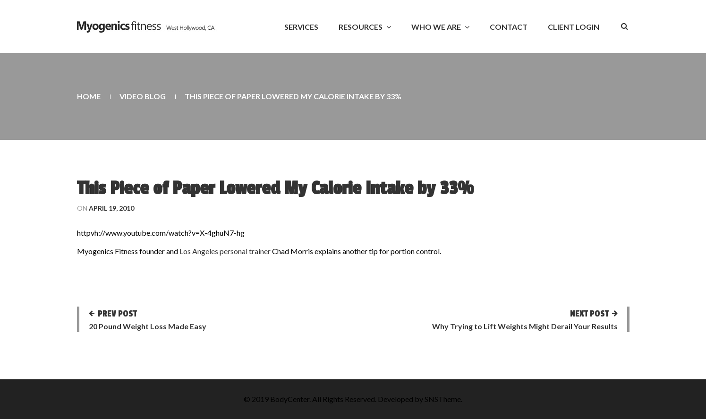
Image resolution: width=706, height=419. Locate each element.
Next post (589, 313)
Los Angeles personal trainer (225, 251)
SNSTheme (443, 398)
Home (89, 96)
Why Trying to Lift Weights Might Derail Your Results (525, 326)
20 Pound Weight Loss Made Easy (147, 326)
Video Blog (142, 96)
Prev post (117, 313)
